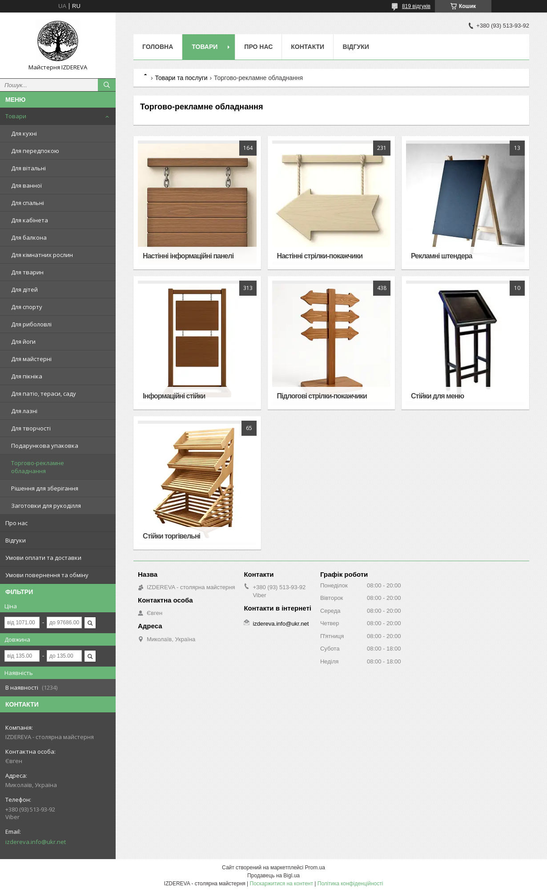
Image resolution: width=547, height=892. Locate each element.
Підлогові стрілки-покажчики (322, 396)
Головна (157, 46)
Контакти (307, 46)
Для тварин (27, 272)
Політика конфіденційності (350, 883)
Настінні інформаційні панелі (188, 256)
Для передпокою (35, 151)
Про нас (16, 523)
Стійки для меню (437, 396)
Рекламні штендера (441, 256)
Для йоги (23, 342)
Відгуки (15, 540)
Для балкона (29, 237)
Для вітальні (28, 168)
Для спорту (26, 307)
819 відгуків (416, 6)
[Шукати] (107, 85)
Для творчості (31, 428)
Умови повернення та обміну (46, 575)
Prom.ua (315, 867)
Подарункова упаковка (44, 446)
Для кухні (24, 133)
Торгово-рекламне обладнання (37, 467)
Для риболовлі (31, 324)
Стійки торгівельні (171, 536)
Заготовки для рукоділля (46, 506)
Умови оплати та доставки (43, 558)
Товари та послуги (181, 77)
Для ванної (26, 185)
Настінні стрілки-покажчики (319, 256)
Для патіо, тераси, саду (43, 394)
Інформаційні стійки (174, 396)
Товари (15, 116)
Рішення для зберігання (44, 488)
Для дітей (24, 289)
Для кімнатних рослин (42, 255)
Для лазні (24, 411)
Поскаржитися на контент (281, 883)
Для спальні (27, 203)
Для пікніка (26, 376)
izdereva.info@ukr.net (35, 842)
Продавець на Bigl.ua (273, 875)
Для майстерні (31, 359)
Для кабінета (29, 220)
